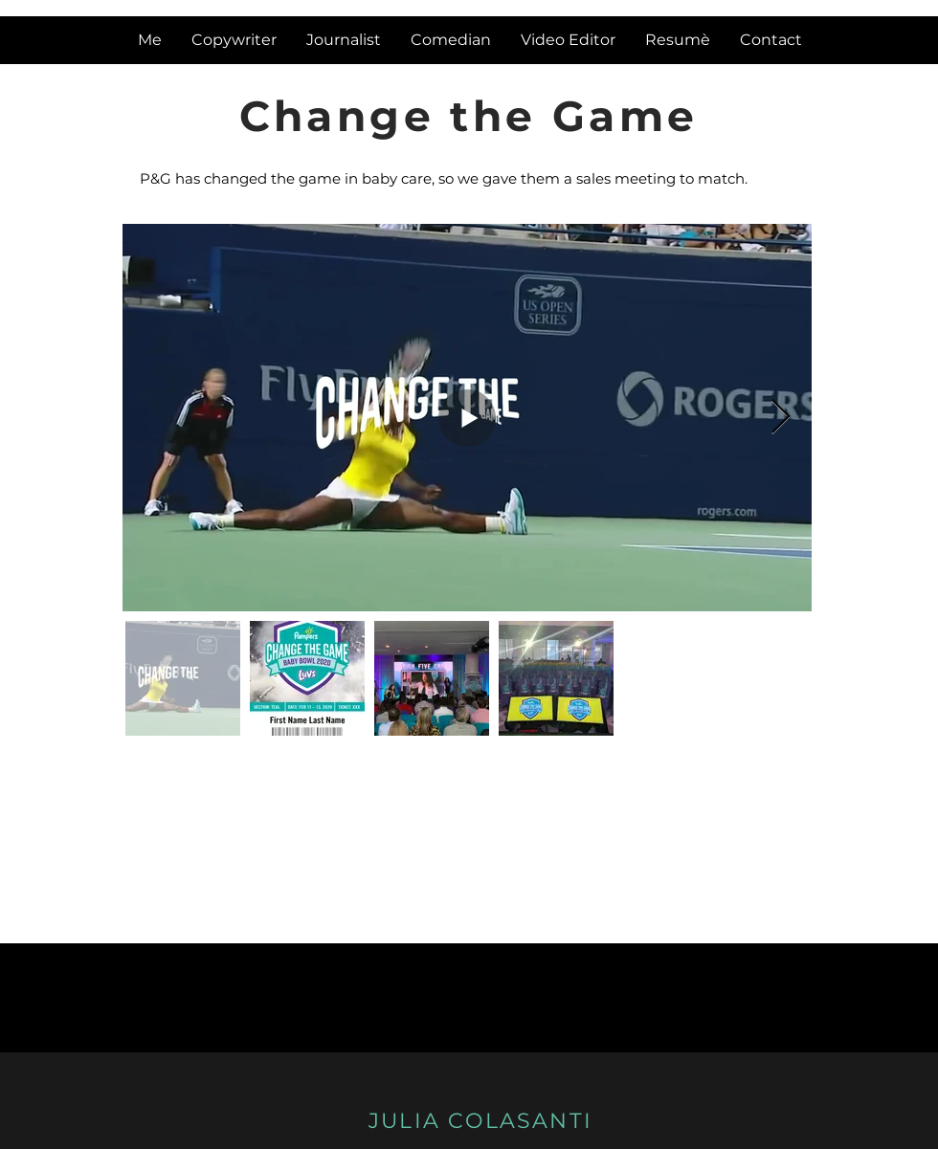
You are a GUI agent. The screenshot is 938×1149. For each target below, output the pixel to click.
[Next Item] (781, 417)
